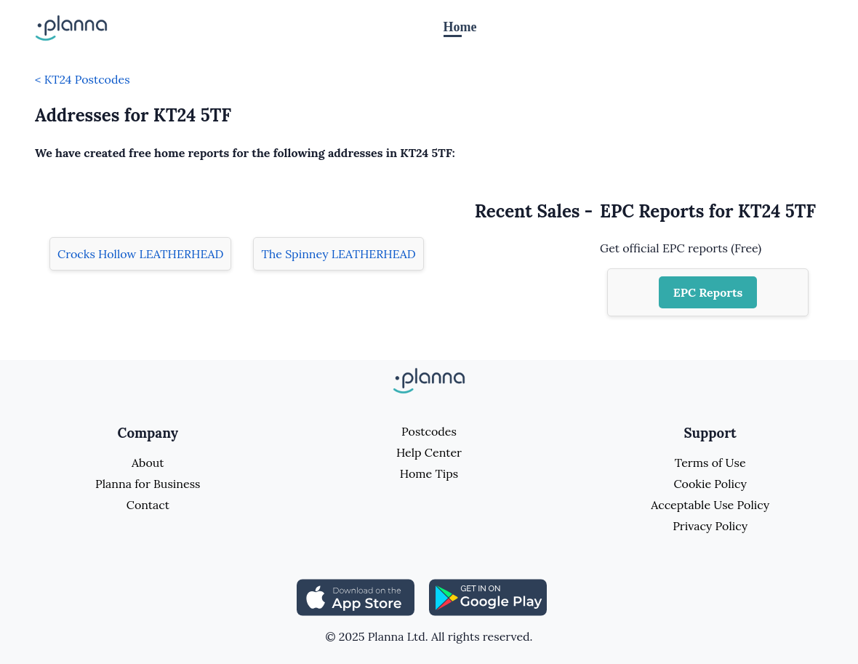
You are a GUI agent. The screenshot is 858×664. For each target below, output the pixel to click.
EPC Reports (708, 292)
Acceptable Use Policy (710, 504)
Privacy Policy (710, 526)
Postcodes (429, 431)
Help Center (429, 452)
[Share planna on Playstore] (488, 596)
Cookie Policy (710, 483)
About (148, 462)
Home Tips (429, 473)
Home (460, 27)
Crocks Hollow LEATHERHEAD (140, 254)
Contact (148, 504)
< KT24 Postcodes (82, 79)
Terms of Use (710, 462)
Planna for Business (147, 483)
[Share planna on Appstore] (355, 596)
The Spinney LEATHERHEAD (338, 254)
